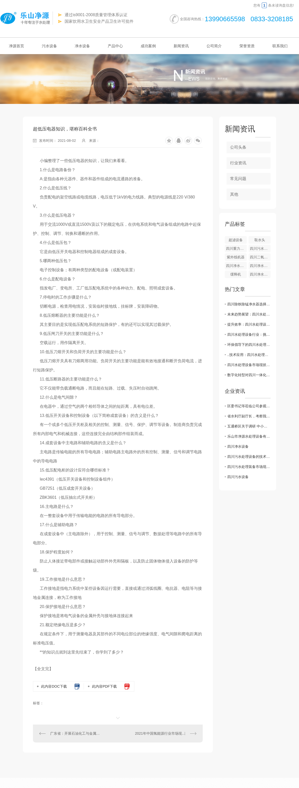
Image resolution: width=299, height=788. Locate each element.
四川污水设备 (238, 477)
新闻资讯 (181, 46)
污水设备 (49, 46)
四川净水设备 (238, 446)
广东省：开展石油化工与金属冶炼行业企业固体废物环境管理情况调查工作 (75, 733)
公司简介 (214, 46)
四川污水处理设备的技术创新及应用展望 (249, 457)
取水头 (259, 240)
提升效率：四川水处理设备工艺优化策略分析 (249, 324)
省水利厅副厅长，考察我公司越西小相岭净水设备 (249, 416)
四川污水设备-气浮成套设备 (260, 248)
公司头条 (238, 147)
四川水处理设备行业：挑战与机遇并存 (249, 334)
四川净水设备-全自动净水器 (236, 266)
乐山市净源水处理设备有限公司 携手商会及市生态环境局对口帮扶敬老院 (249, 436)
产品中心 (115, 46)
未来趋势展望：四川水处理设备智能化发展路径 (249, 314)
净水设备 (82, 46)
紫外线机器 (236, 257)
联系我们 (280, 46)
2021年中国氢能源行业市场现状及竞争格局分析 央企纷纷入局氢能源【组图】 (165, 733)
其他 (234, 194)
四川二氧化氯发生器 (260, 257)
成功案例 (148, 46)
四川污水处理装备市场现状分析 (249, 467)
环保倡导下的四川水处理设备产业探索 (249, 345)
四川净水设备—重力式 (260, 266)
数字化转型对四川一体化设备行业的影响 (249, 375)
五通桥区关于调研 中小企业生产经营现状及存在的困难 (249, 426)
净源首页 (16, 46)
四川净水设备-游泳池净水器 (260, 274)
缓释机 (235, 274)
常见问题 (238, 178)
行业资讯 (238, 163)
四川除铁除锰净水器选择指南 (249, 304)
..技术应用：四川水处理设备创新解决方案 (249, 355)
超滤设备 (236, 240)
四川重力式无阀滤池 (236, 248)
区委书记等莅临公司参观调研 (249, 406)
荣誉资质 (247, 46)
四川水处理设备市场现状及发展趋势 (249, 365)
